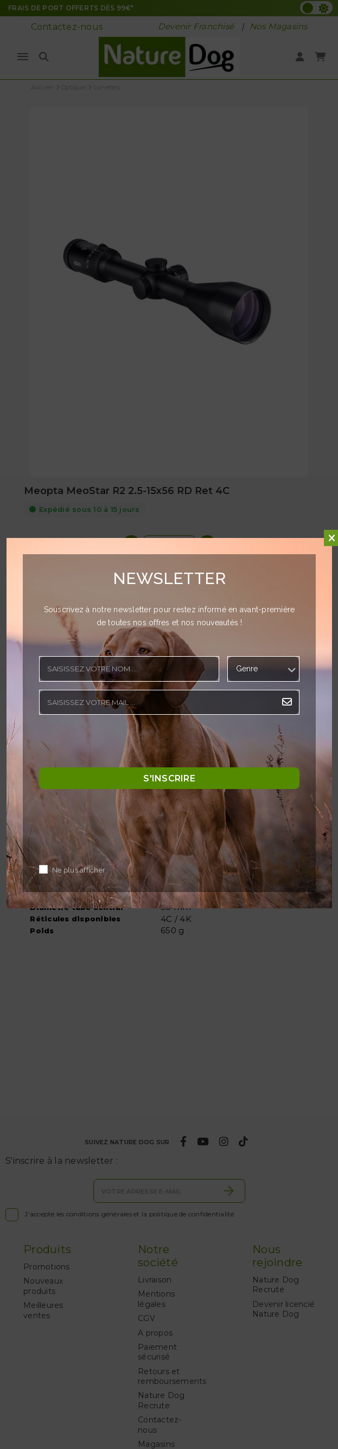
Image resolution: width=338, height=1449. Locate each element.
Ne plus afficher (78, 871)
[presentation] (121, 744)
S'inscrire (169, 778)
